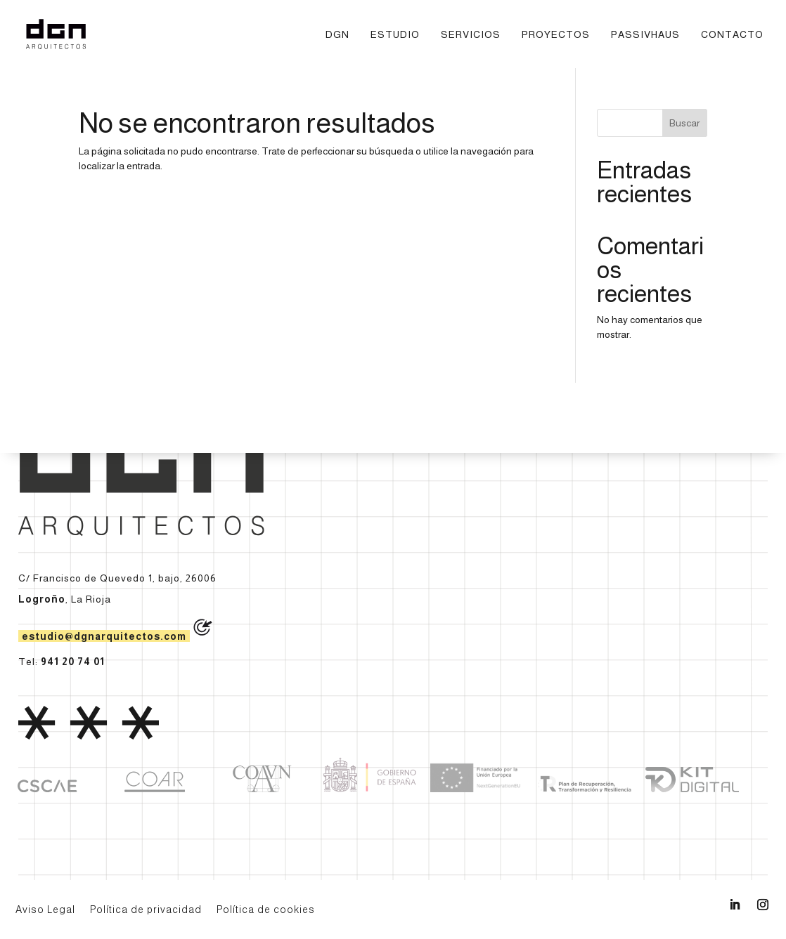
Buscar (684, 123)
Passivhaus (645, 34)
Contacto (732, 34)
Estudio (395, 34)
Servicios (471, 34)
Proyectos (556, 34)
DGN (337, 34)
